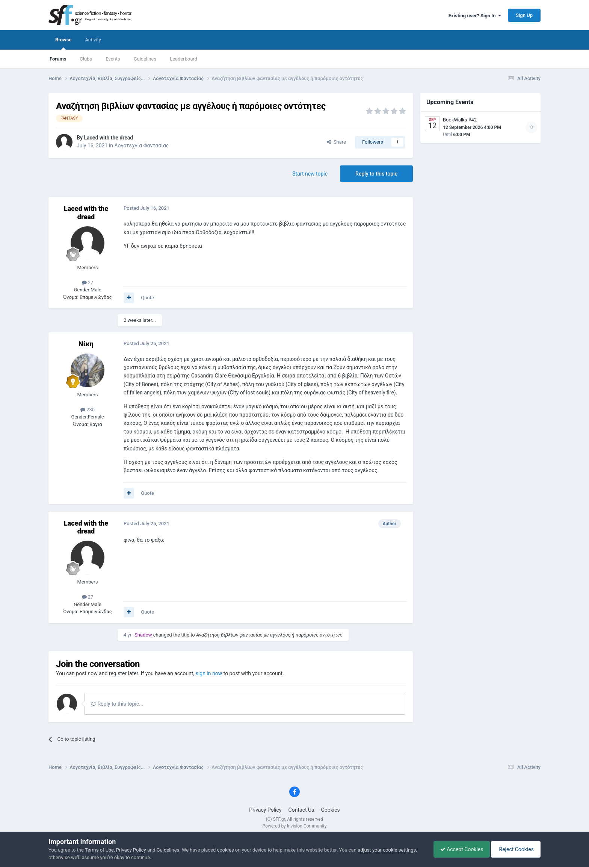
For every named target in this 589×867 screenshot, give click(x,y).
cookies (225, 850)
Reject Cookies (515, 849)
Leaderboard (183, 59)
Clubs (86, 59)
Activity (93, 39)
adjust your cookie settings (387, 850)
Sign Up (524, 15)
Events (113, 59)
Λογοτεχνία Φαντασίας (141, 145)
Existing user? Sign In (475, 15)
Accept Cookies (458, 849)
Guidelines (145, 59)
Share (336, 142)
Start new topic (310, 174)
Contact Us (301, 810)
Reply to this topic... (117, 704)
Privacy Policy (265, 810)
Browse (63, 43)
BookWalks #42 (460, 120)
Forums (58, 59)
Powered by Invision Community (295, 826)
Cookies (330, 810)
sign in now (209, 673)
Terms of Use (99, 850)
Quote (147, 297)
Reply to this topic (376, 174)
